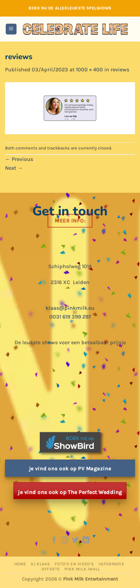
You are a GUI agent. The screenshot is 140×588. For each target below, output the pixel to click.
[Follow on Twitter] (75, 540)
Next (14, 168)
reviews (120, 69)
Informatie (111, 564)
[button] (11, 29)
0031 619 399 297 (70, 316)
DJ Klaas (40, 564)
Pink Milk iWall (82, 569)
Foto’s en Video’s (74, 564)
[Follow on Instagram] (64, 540)
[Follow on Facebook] (53, 540)
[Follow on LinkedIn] (85, 540)
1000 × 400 (89, 69)
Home (20, 564)
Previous (19, 159)
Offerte (50, 569)
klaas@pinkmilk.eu (70, 308)
